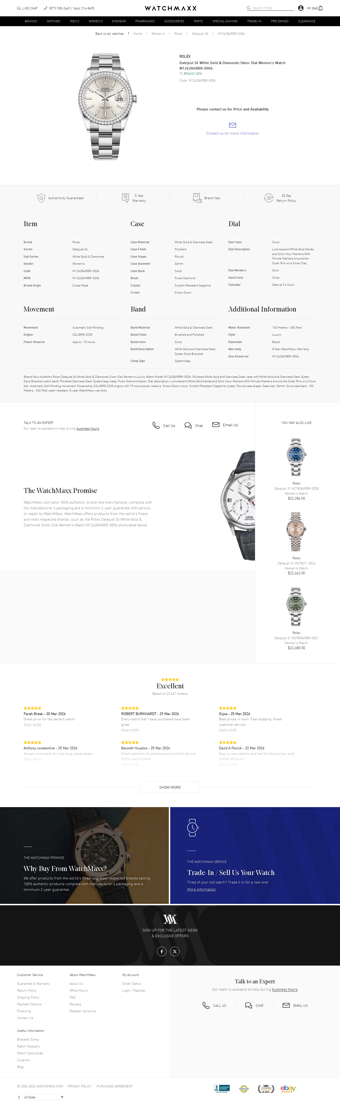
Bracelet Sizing (28, 1039)
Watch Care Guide (30, 1052)
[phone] (69, 8)
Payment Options (29, 1004)
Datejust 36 (200, 33)
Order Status (131, 983)
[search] (249, 8)
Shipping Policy (28, 997)
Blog (20, 1066)
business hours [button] (88, 428)
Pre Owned (280, 21)
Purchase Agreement (115, 1086)
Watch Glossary (28, 1046)
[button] (315, 8)
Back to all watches (109, 33)
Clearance (306, 21)
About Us (76, 983)
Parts (198, 21)
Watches (53, 21)
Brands (31, 21)
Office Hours (79, 990)
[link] (232, 129)
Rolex (178, 33)
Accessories (174, 21)
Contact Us (25, 1017)
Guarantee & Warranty (33, 983)
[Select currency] (40, 1097)
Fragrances (145, 21)
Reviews (75, 1004)
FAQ (72, 997)
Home (137, 33)
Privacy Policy (80, 1086)
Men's (74, 21)
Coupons (23, 1059)
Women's (96, 21)
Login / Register (134, 990)
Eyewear (119, 21)
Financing (24, 1010)
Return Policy (27, 990)
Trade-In (254, 21)
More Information (201, 889)
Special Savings (225, 21)
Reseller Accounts (83, 1010)
